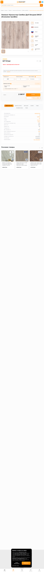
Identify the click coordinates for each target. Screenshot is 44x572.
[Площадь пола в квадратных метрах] (8, 80)
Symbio (38, 117)
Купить (33, 95)
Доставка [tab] (32, 106)
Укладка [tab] (37, 106)
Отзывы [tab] (26, 108)
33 (39, 119)
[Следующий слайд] (28, 34)
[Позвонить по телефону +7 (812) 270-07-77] (40, 2)
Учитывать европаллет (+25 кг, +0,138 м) (11, 89)
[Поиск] (41, 5)
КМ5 (39, 132)
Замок (38, 122)
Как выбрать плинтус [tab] (19, 108)
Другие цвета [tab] (26, 106)
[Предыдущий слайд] (3, 34)
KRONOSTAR (37, 114)
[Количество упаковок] (21, 80)
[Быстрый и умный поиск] (20, 5)
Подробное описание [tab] (18, 106)
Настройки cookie (15, 565)
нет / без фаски (36, 140)
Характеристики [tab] (9, 106)
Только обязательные (17, 563)
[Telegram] (42, 2)
